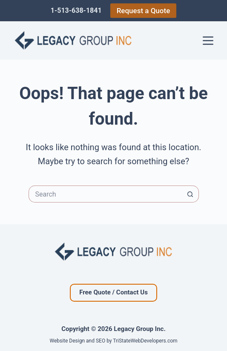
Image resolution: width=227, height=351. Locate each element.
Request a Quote (143, 10)
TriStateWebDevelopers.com (145, 341)
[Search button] (190, 194)
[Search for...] (105, 194)
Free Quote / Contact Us (113, 292)
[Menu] (208, 40)
